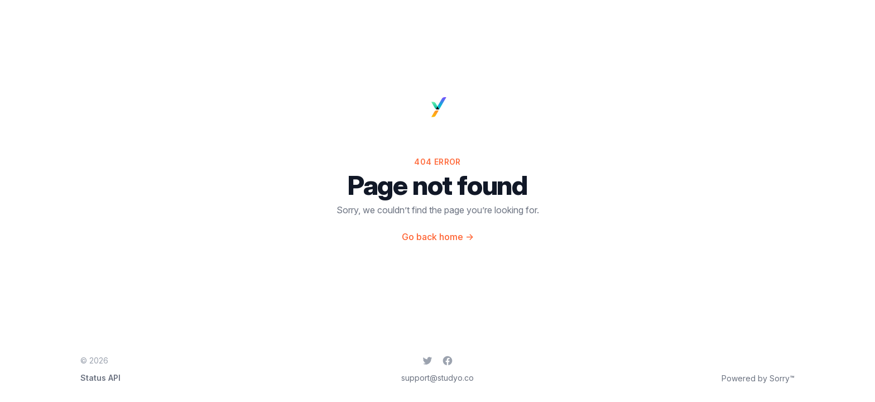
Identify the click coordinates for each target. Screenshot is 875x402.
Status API (100, 377)
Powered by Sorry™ (758, 378)
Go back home (438, 236)
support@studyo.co (437, 377)
